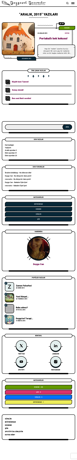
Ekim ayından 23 (11, 155)
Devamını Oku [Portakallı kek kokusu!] (26, 59)
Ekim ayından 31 (11, 153)
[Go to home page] (25, 3)
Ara (67, 127)
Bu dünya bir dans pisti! (22, 176)
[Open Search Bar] (67, 3)
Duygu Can (9, 176)
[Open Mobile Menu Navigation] (73, 3)
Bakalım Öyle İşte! (20, 182)
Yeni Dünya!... (22, 296)
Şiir (38, 219)
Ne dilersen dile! (25, 173)
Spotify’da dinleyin (14, 431)
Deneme (67, 28)
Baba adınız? (22, 307)
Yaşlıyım (8, 147)
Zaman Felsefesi (24, 285)
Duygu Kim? (10, 435)
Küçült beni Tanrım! (20, 81)
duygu (67, 33)
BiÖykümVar (38, 204)
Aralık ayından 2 (11, 150)
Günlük (38, 214)
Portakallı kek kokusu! (53, 39)
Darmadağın (9, 145)
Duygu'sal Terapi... (24, 318)
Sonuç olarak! (18, 90)
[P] (18, 38)
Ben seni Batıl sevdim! (21, 98)
